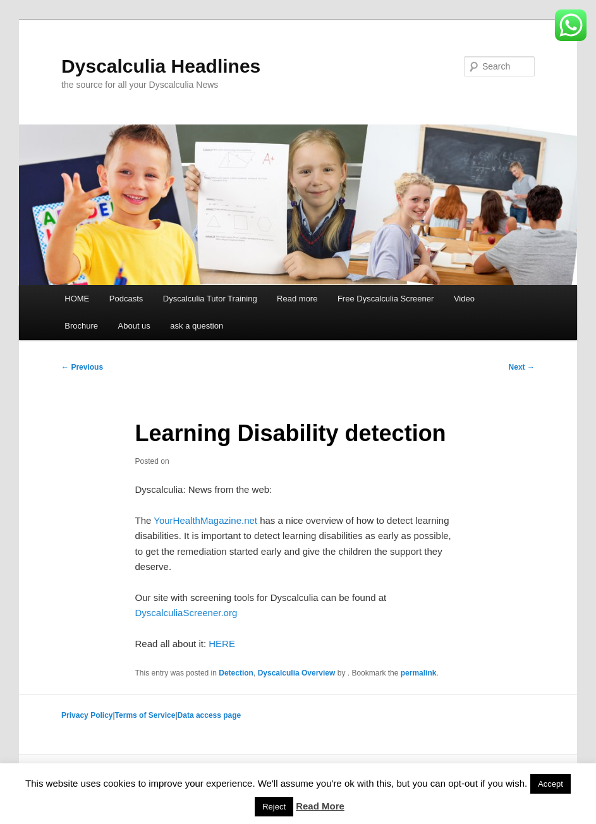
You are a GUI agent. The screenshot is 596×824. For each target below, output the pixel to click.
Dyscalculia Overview (297, 673)
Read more (297, 298)
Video (464, 298)
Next (522, 367)
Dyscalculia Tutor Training (210, 298)
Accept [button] (550, 784)
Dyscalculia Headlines (160, 66)
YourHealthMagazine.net (205, 520)
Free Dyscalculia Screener (386, 298)
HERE (222, 643)
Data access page (209, 715)
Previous (82, 367)
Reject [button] (274, 806)
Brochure (81, 325)
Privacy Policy (87, 715)
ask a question (196, 325)
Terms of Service (145, 715)
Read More (320, 806)
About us (134, 325)
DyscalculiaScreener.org (186, 612)
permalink (419, 673)
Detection (236, 673)
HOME (76, 298)
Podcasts (126, 298)
